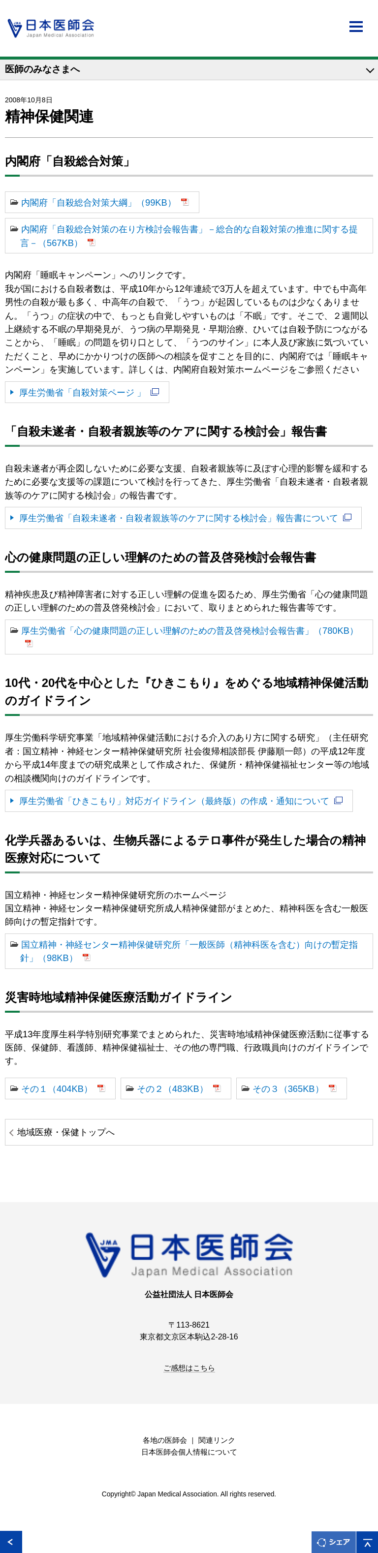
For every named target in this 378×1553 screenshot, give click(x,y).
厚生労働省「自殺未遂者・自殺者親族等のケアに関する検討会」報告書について (178, 518)
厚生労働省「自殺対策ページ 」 (82, 392)
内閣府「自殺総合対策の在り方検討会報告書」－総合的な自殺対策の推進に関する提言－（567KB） (189, 236)
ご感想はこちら (189, 1368)
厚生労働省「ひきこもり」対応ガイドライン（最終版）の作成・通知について (174, 801)
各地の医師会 (165, 1440)
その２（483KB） (172, 1089)
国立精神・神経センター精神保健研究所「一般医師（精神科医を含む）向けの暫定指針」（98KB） (189, 951)
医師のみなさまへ (42, 69)
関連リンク (216, 1440)
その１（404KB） (57, 1089)
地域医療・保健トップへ (66, 1132)
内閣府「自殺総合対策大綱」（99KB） (98, 202)
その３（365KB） (288, 1089)
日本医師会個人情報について (189, 1452)
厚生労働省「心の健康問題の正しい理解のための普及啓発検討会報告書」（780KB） (189, 630)
